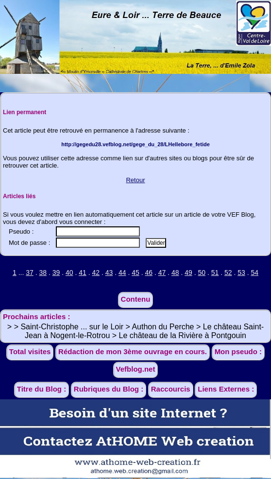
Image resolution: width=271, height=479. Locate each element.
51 (215, 272)
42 (96, 272)
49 (188, 272)
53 (241, 272)
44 (122, 272)
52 (228, 272)
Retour (135, 180)
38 (43, 272)
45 (135, 272)
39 (56, 272)
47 (162, 272)
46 (148, 272)
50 (201, 272)
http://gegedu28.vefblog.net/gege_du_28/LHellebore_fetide (135, 144)
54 (254, 272)
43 (109, 272)
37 (30, 272)
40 (69, 272)
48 (175, 272)
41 (82, 272)
